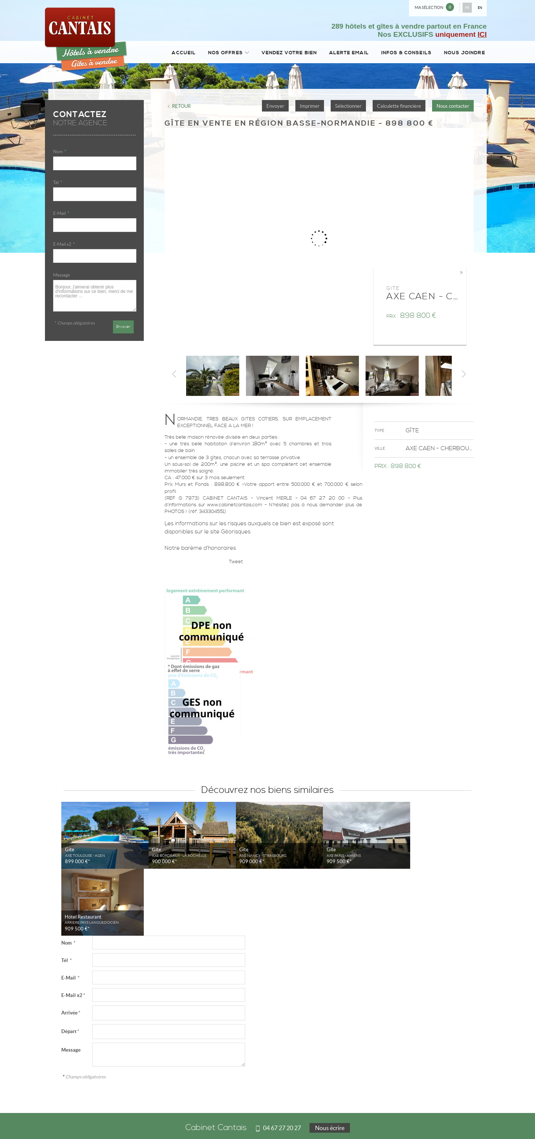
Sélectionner (348, 108)
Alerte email (346, 53)
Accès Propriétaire (282, 1121)
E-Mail (61, 215)
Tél (57, 184)
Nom (59, 153)
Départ (70, 966)
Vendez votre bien (284, 53)
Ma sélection (434, 7)
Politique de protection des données (117, 1121)
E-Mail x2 (64, 246)
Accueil (178, 53)
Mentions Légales (64, 1121)
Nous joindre (464, 53)
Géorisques (235, 534)
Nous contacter (453, 108)
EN (480, 8)
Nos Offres (222, 53)
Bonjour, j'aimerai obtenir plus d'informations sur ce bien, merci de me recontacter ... (94, 297)
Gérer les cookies (167, 1121)
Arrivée (70, 948)
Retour (181, 108)
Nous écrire (329, 1063)
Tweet (236, 564)
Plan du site (250, 1121)
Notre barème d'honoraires (201, 550)
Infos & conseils (404, 53)
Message (61, 277)
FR (467, 8)
